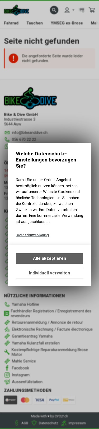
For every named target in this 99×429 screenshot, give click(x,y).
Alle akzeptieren (49, 258)
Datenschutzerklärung (32, 235)
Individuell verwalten (49, 272)
